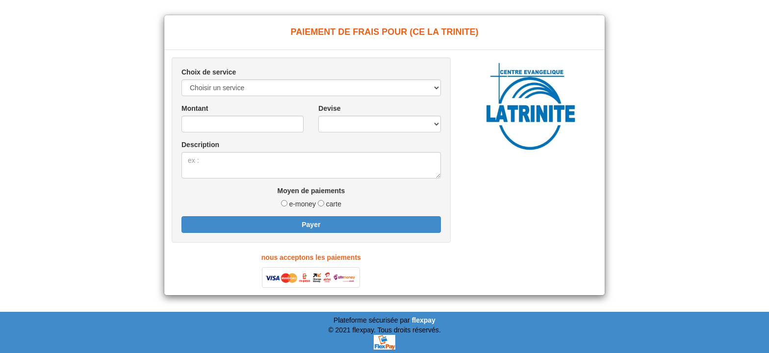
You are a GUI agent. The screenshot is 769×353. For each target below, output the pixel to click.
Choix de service (208, 72)
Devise (329, 108)
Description (200, 145)
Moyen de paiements (311, 191)
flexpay (424, 320)
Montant (194, 108)
